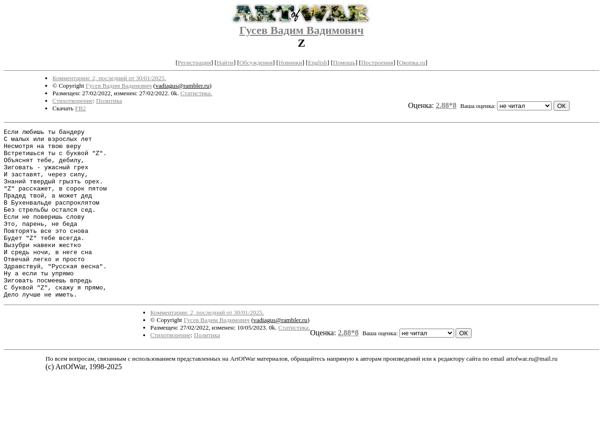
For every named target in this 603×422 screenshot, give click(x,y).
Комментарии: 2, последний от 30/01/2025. (109, 78)
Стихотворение (72, 100)
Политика (109, 100)
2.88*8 (446, 105)
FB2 (80, 108)
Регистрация (194, 62)
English (317, 62)
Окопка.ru (412, 62)
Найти (225, 62)
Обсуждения (256, 62)
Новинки (290, 62)
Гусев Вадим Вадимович (301, 30)
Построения (377, 62)
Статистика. (196, 93)
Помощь (344, 62)
